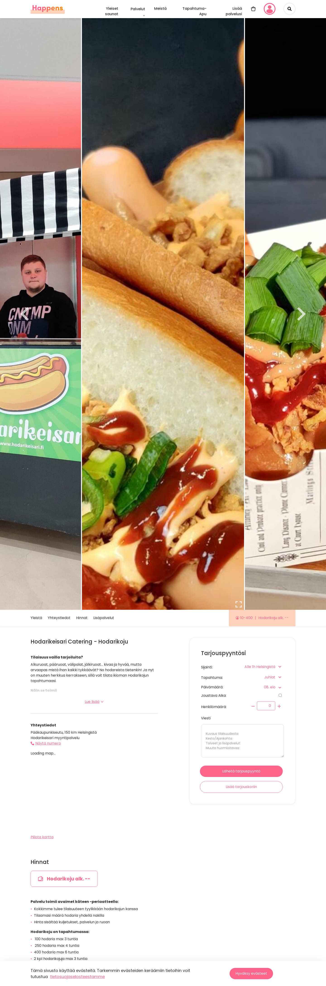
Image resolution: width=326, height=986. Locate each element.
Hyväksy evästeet (251, 973)
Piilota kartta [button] (42, 837)
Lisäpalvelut (103, 617)
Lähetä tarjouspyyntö (241, 771)
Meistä (160, 8)
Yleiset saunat (111, 11)
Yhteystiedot (59, 617)
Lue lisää (94, 701)
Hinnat (82, 617)
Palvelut (138, 9)
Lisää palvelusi (234, 11)
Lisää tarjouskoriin (241, 786)
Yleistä (36, 617)
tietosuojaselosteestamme (77, 976)
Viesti (242, 736)
